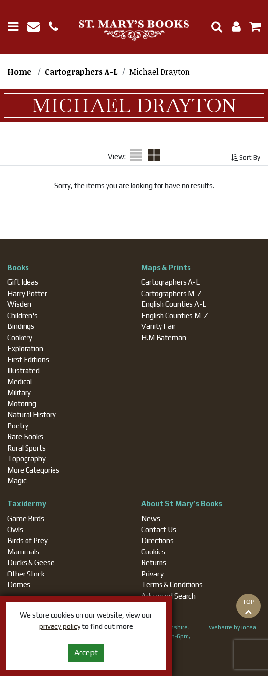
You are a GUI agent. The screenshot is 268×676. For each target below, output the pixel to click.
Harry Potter (27, 293)
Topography (26, 458)
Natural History (31, 414)
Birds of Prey (27, 540)
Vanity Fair (158, 326)
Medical (19, 381)
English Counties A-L (173, 304)
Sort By (245, 157)
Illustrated (23, 370)
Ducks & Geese (30, 562)
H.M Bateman (163, 337)
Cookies (153, 552)
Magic (17, 480)
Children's (22, 315)
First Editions (28, 359)
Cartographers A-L (170, 282)
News (150, 518)
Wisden (19, 304)
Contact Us (158, 530)
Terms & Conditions (172, 584)
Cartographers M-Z (171, 293)
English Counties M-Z (174, 315)
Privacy (152, 574)
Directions (157, 540)
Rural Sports (26, 448)
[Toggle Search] (213, 26)
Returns (153, 562)
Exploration (25, 348)
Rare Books (25, 436)
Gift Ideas (22, 282)
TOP (248, 606)
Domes (18, 584)
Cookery (19, 337)
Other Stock (26, 574)
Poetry (17, 426)
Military (19, 392)
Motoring (21, 404)
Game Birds (25, 518)
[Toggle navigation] (16, 26)
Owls (15, 530)
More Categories (33, 470)
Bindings (20, 326)
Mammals (23, 552)
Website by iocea (232, 627)
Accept (86, 652)
